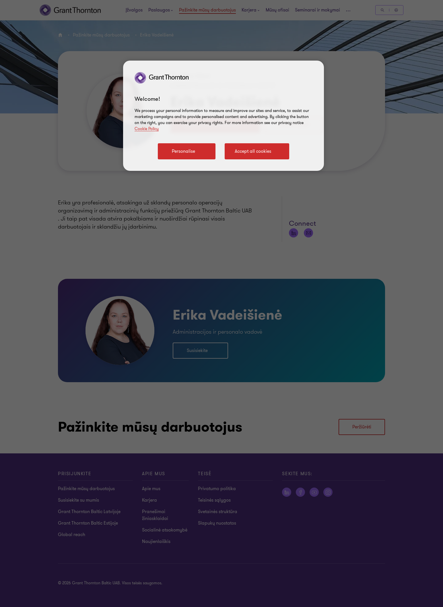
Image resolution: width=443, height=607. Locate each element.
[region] (223, 116)
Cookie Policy (147, 129)
